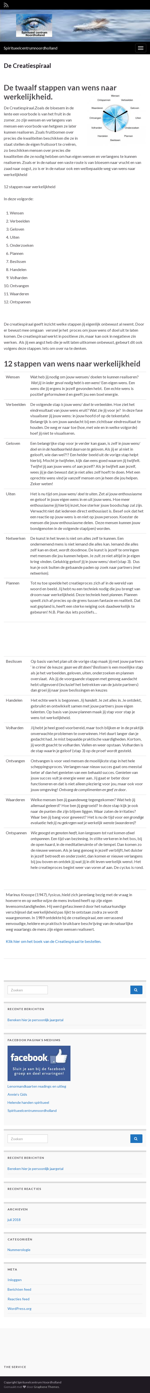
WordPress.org (19, 1308)
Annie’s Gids (17, 1094)
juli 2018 (14, 1219)
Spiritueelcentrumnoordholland (30, 47)
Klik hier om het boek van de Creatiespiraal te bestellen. (53, 941)
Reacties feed (18, 1299)
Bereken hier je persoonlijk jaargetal (35, 1020)
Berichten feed (19, 1289)
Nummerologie (19, 1250)
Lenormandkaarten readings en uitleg (37, 1086)
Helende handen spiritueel (28, 1102)
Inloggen (15, 1280)
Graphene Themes (46, 1387)
